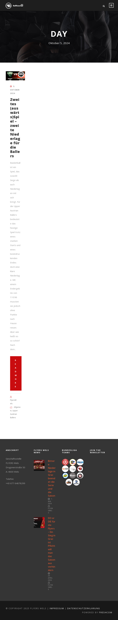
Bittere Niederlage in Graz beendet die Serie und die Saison (52, 478)
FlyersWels (50, 510)
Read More (16, 373)
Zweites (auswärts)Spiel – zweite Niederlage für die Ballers (15, 127)
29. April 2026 (50, 578)
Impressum (57, 608)
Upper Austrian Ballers (14, 414)
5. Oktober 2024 (15, 90)
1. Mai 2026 (50, 501)
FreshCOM (105, 612)
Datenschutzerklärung (83, 608)
